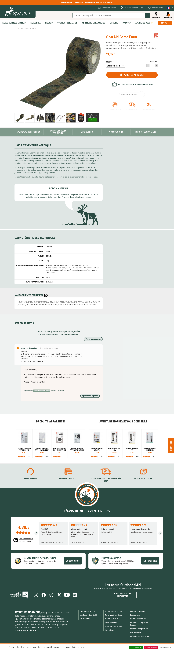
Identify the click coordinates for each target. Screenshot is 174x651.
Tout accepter (136, 647)
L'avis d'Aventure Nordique (29, 132)
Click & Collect (111, 622)
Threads (51, 594)
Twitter (59, 594)
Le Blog (20, 595)
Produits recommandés (145, 132)
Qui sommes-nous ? (88, 611)
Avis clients (109, 630)
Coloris (109, 62)
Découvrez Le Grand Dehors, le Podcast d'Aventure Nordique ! (87, 2)
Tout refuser (151, 647)
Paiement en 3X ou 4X (115, 109)
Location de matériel (113, 626)
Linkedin (75, 594)
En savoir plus (73, 560)
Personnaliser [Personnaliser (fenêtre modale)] (165, 647)
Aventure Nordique (27, 612)
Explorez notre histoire (25, 630)
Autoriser (92, 120)
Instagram (35, 594)
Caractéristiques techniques (58, 132)
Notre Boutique (111, 619)
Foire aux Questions (113, 615)
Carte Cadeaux (136, 632)
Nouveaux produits (138, 619)
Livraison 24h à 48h (132, 109)
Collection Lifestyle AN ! (140, 636)
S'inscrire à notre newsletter (122, 594)
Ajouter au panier (134, 74)
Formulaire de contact (114, 611)
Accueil (20, 28)
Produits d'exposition (139, 628)
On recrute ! (85, 619)
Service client (30, 478)
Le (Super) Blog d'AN (88, 615)
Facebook (43, 594)
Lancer (147, 15)
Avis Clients (87, 132)
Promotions (135, 615)
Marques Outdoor (137, 611)
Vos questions (116, 132)
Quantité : (154, 62)
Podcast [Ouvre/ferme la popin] (171, 445)
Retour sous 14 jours (149, 109)
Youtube (67, 594)
